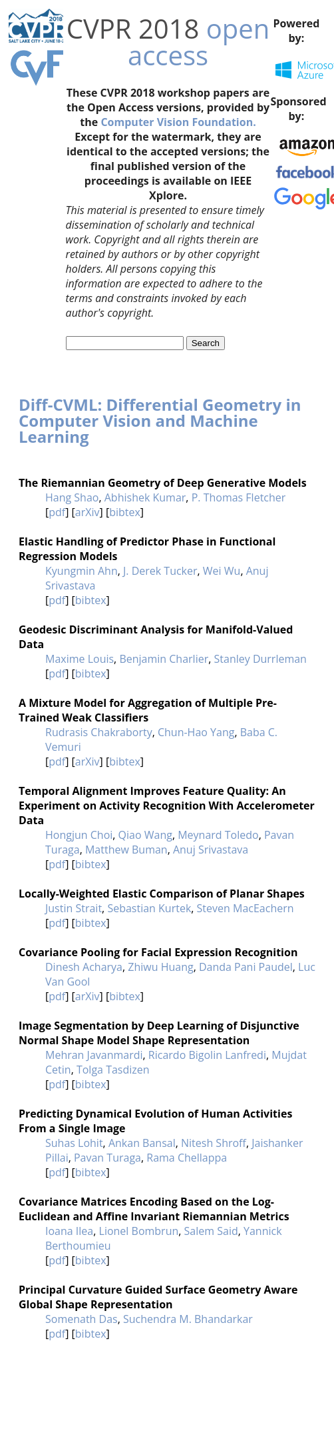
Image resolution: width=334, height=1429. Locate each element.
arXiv (87, 512)
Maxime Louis (79, 658)
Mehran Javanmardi (94, 1055)
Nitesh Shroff (213, 1143)
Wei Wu (222, 570)
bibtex (124, 512)
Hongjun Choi (78, 835)
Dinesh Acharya (83, 967)
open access (198, 41)
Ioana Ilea (69, 1231)
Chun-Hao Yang (196, 732)
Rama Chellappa (186, 1157)
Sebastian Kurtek (149, 908)
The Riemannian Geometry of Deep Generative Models (163, 482)
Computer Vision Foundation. (177, 122)
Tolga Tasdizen (113, 1069)
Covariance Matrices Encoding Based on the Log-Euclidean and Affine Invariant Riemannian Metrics (154, 1209)
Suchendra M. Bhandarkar (188, 1319)
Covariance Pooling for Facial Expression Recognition (158, 952)
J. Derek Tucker (160, 570)
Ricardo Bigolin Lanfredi (207, 1055)
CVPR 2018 (133, 28)
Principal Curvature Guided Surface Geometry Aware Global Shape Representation (158, 1297)
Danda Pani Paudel (246, 967)
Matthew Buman (126, 849)
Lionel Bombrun (139, 1231)
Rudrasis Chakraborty (98, 732)
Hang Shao (71, 497)
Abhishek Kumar (145, 497)
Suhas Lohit (74, 1143)
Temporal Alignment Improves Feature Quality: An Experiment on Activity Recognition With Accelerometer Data (167, 806)
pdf (57, 512)
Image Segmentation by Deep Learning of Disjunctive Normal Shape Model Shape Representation (159, 1033)
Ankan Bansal (142, 1143)
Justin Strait (73, 908)
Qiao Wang (145, 835)
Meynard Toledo (218, 835)
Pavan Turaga (107, 1157)
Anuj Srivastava (210, 849)
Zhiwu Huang (160, 967)
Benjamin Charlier (163, 658)
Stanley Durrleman (260, 658)
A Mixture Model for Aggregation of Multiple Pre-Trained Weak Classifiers (148, 710)
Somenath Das (81, 1319)
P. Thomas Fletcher (239, 497)
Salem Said (211, 1231)
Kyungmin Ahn (81, 570)
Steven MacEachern (245, 908)
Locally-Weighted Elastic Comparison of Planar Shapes (162, 893)
